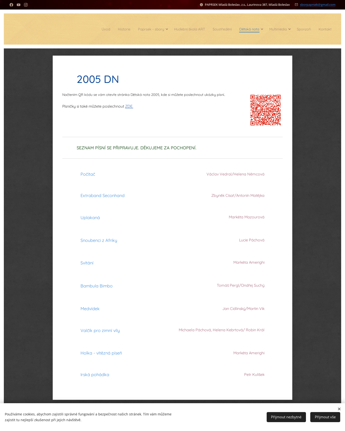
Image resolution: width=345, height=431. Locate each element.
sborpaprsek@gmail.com (317, 4)
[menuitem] (81, 29)
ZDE (128, 106)
